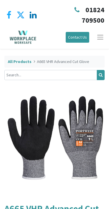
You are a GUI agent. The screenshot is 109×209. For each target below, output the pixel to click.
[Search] (101, 75)
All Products (19, 61)
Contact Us (77, 37)
